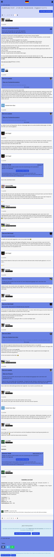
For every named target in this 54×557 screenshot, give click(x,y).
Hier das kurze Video (6, 61)
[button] (2, 2)
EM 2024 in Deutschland (25, 512)
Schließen (13, 555)
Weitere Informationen (5, 555)
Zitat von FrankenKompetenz (10, 28)
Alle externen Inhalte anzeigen (22, 170)
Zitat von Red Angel (7, 233)
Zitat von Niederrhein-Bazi (10, 337)
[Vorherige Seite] (2, 15)
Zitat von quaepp (7, 78)
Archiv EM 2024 (37, 512)
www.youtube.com (37, 453)
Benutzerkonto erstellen (23, 533)
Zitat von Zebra (6, 333)
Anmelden (35, 533)
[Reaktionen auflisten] (2, 65)
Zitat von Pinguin (7, 278)
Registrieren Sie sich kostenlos (36, 528)
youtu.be (39, 164)
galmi (8, 40)
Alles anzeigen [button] (26, 87)
